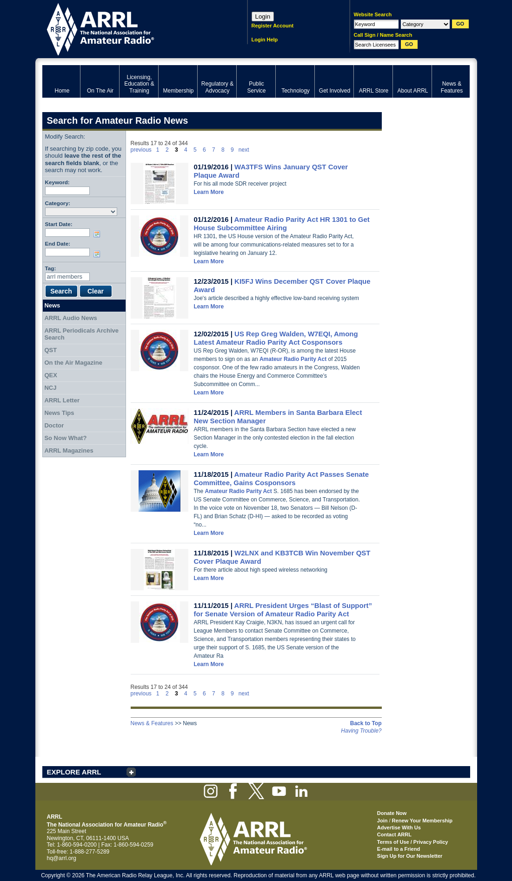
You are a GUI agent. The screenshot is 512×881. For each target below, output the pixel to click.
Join (382, 820)
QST (50, 350)
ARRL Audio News (70, 317)
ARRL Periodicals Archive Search (81, 334)
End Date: (58, 243)
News (52, 305)
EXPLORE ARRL (74, 772)
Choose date (98, 234)
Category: (58, 203)
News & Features (152, 723)
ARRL (132, 28)
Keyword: (57, 182)
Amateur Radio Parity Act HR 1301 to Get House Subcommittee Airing (282, 223)
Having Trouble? (361, 730)
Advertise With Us (399, 827)
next (244, 150)
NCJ (50, 387)
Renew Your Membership (422, 820)
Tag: (50, 268)
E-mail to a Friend (398, 849)
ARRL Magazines (68, 450)
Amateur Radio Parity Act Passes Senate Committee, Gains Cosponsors (281, 478)
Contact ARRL (394, 834)
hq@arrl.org (62, 858)
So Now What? (65, 437)
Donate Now (392, 813)
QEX (50, 375)
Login (263, 16)
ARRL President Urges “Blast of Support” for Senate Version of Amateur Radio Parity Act (283, 609)
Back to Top (366, 723)
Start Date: (59, 224)
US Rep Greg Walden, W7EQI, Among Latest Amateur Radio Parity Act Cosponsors (276, 338)
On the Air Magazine (73, 362)
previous (141, 150)
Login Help (265, 39)
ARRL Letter (62, 400)
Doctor (54, 425)
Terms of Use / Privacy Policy (412, 842)
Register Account (273, 25)
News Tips (59, 412)
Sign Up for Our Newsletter (410, 856)
